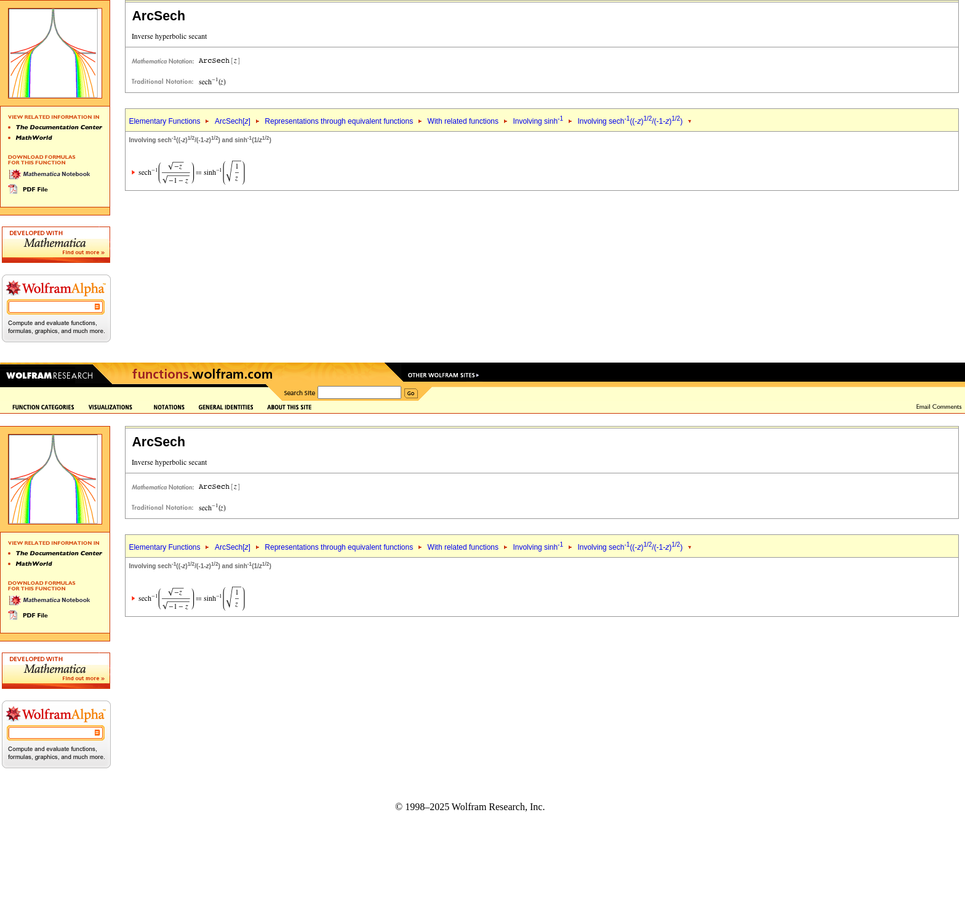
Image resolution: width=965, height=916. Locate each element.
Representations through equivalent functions (339, 121)
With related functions (463, 121)
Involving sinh (538, 121)
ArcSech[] (232, 121)
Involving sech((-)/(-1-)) (630, 121)
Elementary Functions (164, 121)
